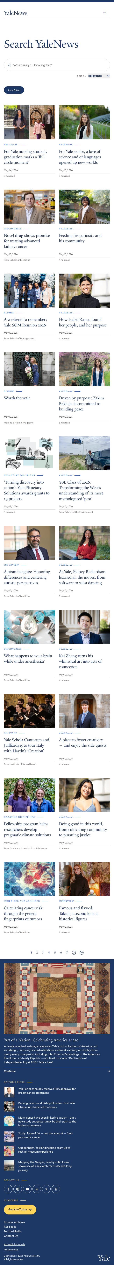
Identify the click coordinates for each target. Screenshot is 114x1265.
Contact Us (11, 1236)
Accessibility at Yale (14, 1244)
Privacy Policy (11, 1249)
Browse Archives (14, 1222)
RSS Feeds (10, 1226)
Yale (104, 1259)
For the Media (12, 1231)
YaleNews (15, 13)
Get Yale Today (20, 1209)
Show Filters (14, 90)
